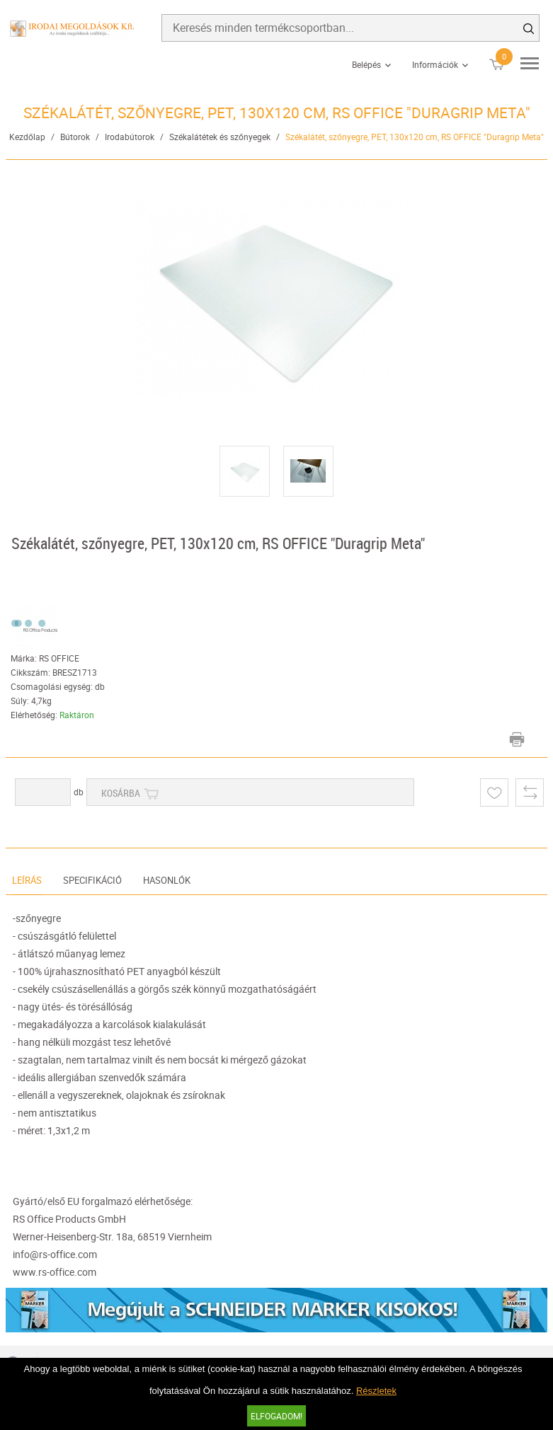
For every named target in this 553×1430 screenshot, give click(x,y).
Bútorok (75, 136)
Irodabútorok (129, 136)
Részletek (376, 1390)
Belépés (366, 64)
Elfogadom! (276, 1416)
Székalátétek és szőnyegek (219, 136)
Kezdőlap (27, 136)
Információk (435, 64)
